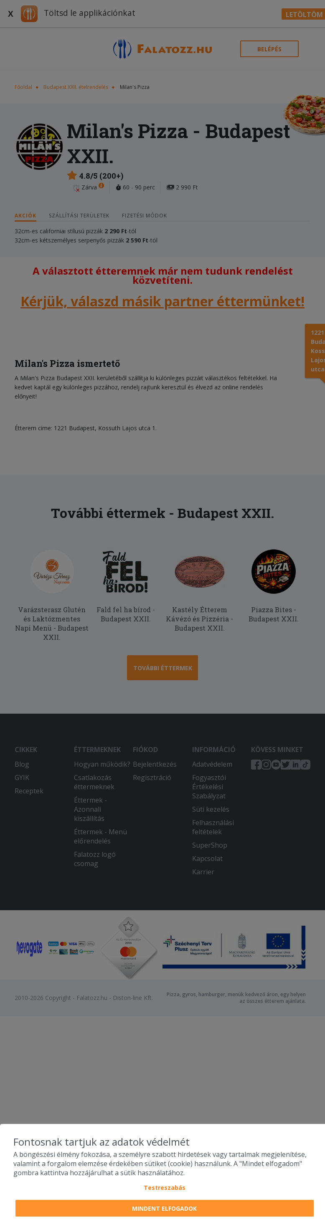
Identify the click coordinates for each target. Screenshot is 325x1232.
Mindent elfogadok (164, 1208)
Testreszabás (164, 1188)
